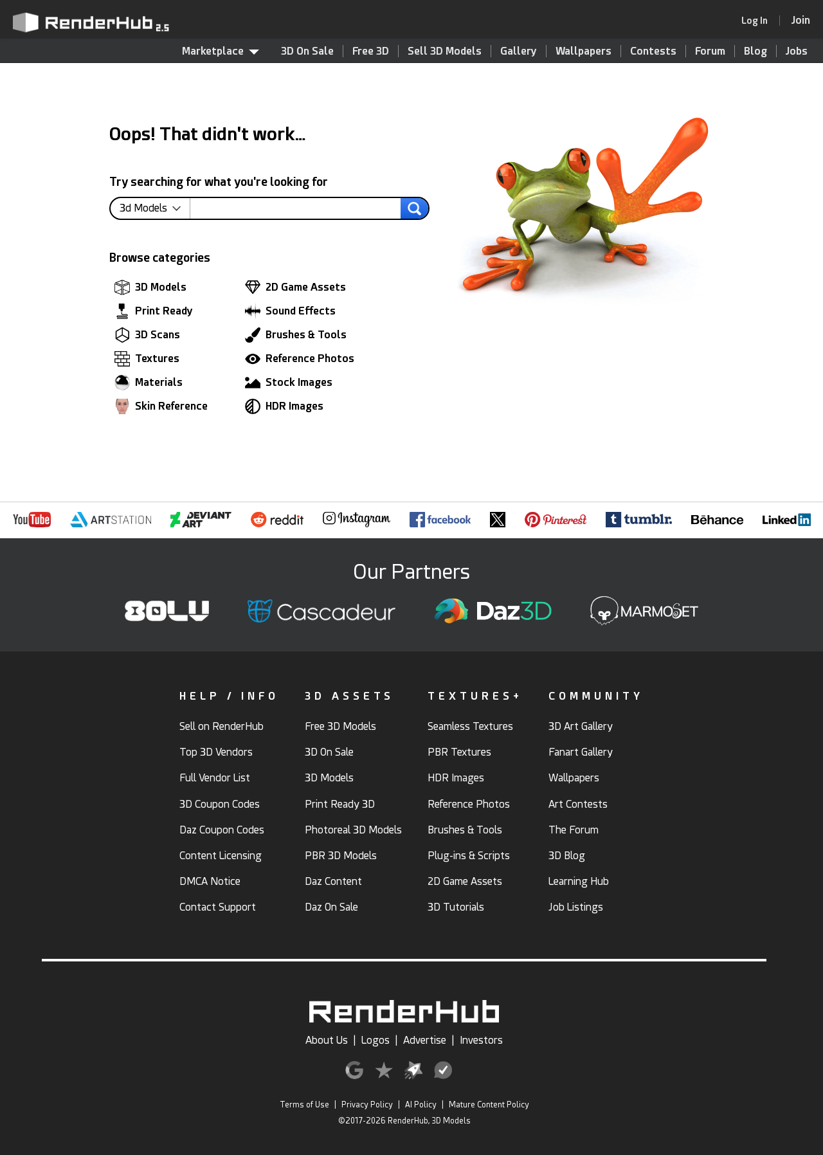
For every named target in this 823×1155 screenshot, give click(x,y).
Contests (653, 51)
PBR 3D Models (341, 856)
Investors (481, 1040)
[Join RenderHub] (800, 20)
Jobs (797, 51)
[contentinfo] (155, 208)
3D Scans (147, 335)
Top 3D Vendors (216, 752)
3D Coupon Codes (219, 804)
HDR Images (284, 406)
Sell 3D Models (445, 51)
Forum (710, 51)
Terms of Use (304, 1104)
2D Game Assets (295, 287)
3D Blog (566, 856)
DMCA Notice (209, 881)
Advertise (424, 1040)
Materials (148, 382)
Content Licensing (220, 856)
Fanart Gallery (580, 752)
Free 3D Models (340, 726)
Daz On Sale (331, 907)
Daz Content (333, 881)
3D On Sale (307, 51)
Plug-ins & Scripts (469, 856)
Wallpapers (583, 51)
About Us (326, 1040)
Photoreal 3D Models (353, 830)
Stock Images (288, 382)
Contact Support (217, 907)
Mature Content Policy (489, 1104)
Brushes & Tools (296, 335)
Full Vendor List (214, 778)
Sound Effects (290, 311)
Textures (146, 359)
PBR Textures (459, 752)
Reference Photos (299, 359)
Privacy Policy (367, 1104)
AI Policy (421, 1104)
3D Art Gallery (580, 726)
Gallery (518, 51)
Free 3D (370, 51)
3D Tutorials (456, 907)
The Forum (573, 830)
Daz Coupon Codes (221, 830)
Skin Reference (161, 406)
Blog (755, 51)
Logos (375, 1040)
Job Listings (575, 907)
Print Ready (153, 311)
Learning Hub (578, 881)
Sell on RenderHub (221, 726)
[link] (758, 20)
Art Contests (578, 804)
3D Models (150, 287)
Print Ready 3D (340, 804)
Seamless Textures (470, 726)
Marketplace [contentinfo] (220, 51)
